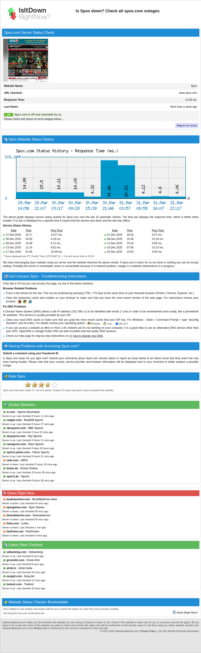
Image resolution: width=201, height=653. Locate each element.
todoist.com (14, 584)
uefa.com (12, 460)
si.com (10, 412)
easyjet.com (14, 576)
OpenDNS (25, 331)
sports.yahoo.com (18, 452)
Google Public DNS (46, 331)
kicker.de (12, 468)
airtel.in (11, 568)
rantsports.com (16, 444)
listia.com (12, 523)
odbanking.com (16, 552)
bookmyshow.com (18, 499)
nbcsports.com (16, 428)
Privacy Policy (148, 631)
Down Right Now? (185, 612)
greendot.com (15, 560)
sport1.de (12, 476)
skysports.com (16, 436)
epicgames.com (16, 507)
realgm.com (14, 420)
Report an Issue (187, 125)
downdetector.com (18, 515)
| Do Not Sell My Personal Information (178, 631)
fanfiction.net (14, 531)
